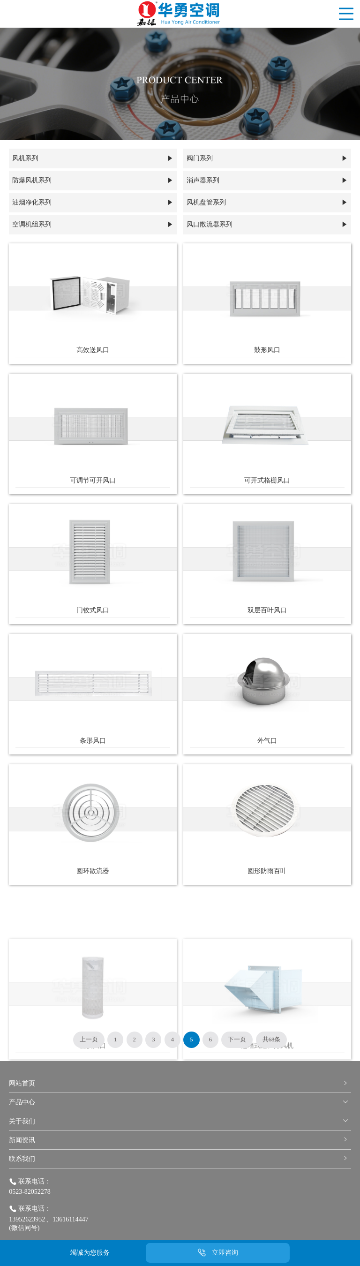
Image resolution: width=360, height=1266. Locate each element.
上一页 (89, 1039)
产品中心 (179, 1102)
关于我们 (179, 1121)
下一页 (237, 1039)
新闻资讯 (179, 1140)
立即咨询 (225, 1252)
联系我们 (179, 1159)
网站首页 (179, 1083)
